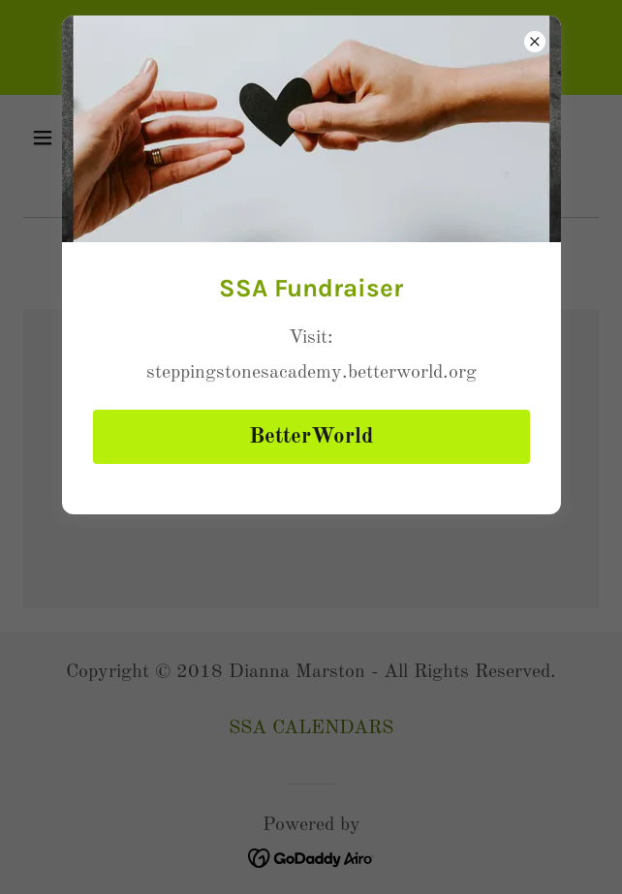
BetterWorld (311, 436)
